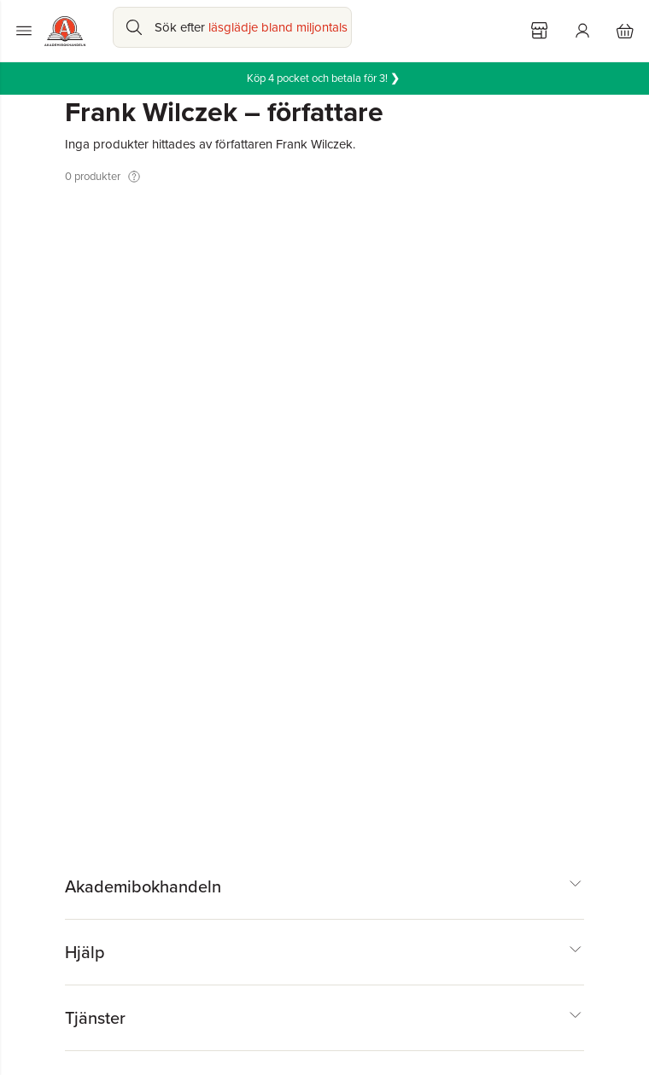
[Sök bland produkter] (232, 27)
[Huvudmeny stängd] (23, 30)
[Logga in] (582, 30)
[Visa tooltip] (134, 176)
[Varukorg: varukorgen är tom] (625, 30)
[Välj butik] (539, 30)
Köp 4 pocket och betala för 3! (324, 78)
